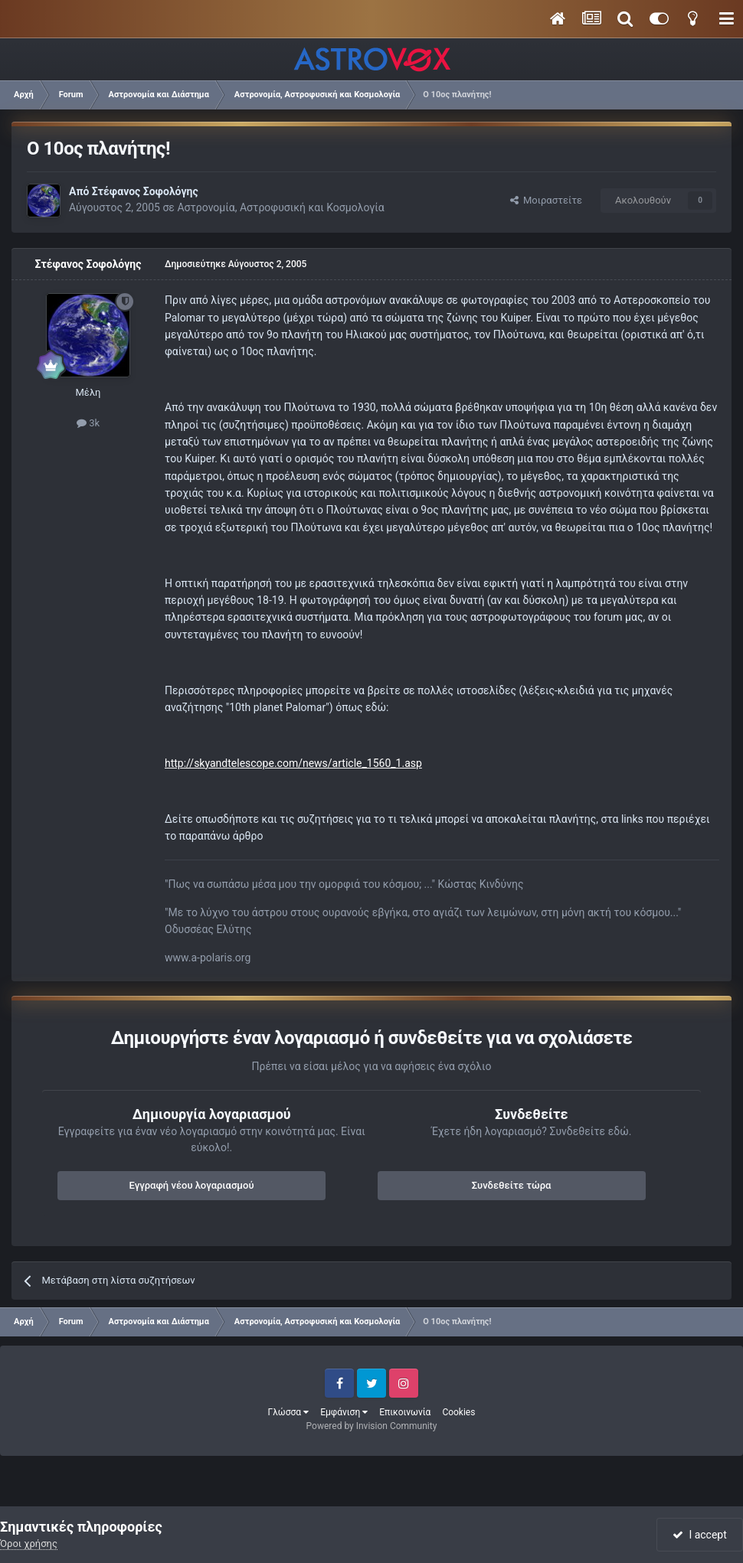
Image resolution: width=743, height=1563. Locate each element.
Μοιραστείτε (546, 200)
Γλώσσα (288, 1412)
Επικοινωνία (404, 1412)
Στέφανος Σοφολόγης (145, 191)
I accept (699, 1535)
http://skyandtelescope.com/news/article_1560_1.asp (293, 763)
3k (88, 423)
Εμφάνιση (344, 1412)
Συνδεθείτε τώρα (512, 1185)
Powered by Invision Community (371, 1426)
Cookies (458, 1412)
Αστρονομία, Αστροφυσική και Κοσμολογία (280, 207)
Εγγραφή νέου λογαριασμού (191, 1185)
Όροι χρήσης (28, 1543)
